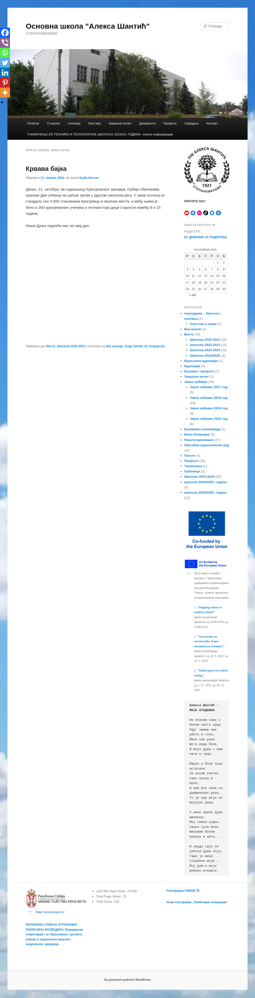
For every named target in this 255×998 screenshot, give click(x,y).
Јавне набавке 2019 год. (209, 408)
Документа (147, 123)
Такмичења (193, 466)
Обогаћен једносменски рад (206, 445)
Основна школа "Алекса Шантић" (88, 26)
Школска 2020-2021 (205, 339)
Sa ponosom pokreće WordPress (127, 980)
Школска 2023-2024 (205, 350)
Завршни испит (120, 123)
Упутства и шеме (203, 324)
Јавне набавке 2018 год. (209, 398)
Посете (189, 455)
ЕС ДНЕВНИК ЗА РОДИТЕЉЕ (205, 237)
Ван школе (192, 329)
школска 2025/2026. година (205, 492)
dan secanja (114, 346)
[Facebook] (5, 33)
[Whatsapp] (5, 53)
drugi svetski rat (136, 346)
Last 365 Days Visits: (111, 891)
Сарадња (191, 123)
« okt (192, 295)
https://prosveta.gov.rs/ (50, 912)
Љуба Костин (89, 178)
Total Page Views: (109, 896)
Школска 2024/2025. (205, 355)
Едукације (192, 366)
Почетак (33, 123)
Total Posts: (105, 901)
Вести (51, 346)
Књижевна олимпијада (202, 429)
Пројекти (170, 123)
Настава (94, 123)
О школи (53, 123)
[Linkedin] (5, 73)
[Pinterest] (5, 83)
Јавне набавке (195, 382)
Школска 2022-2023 (71, 346)
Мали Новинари (197, 434)
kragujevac (157, 346)
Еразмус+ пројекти (199, 371)
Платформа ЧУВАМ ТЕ (183, 890)
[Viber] (5, 43)
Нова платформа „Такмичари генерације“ (197, 902)
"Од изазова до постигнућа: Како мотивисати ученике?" (209, 641)
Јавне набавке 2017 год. (209, 387)
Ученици (74, 123)
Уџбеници (192, 471)
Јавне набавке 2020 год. (209, 419)
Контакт (212, 123)
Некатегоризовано (199, 440)
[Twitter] (5, 63)
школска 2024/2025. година (205, 482)
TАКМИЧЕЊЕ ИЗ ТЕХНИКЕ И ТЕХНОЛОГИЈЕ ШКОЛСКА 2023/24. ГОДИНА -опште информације (100, 134)
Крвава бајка (46, 168)
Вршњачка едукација (201, 361)
